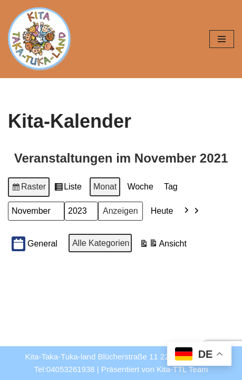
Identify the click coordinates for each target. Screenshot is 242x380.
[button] (192, 211)
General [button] (34, 244)
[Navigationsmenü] (221, 39)
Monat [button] (105, 186)
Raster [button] (28, 188)
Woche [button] (140, 186)
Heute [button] (162, 210)
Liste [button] (68, 188)
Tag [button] (171, 186)
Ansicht (162, 245)
